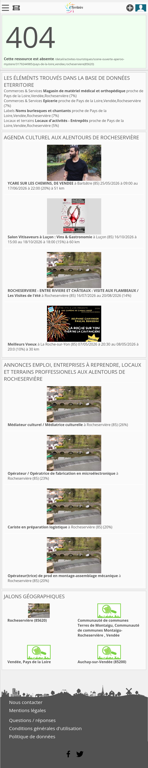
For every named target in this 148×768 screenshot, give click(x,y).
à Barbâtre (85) (53, 183)
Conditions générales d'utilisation (45, 728)
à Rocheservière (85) (73, 293)
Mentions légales (27, 710)
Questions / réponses (32, 720)
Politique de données (32, 736)
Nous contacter (25, 702)
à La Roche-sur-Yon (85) (42, 344)
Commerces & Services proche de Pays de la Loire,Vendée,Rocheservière (72, 100)
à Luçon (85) (60, 236)
